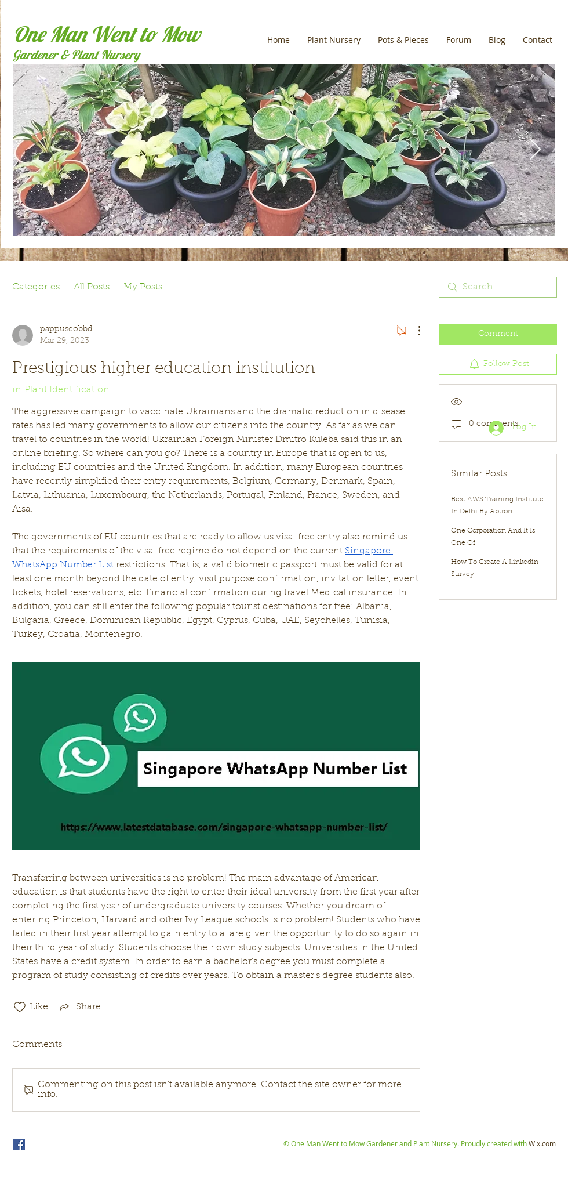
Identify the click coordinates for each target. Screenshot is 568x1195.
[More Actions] (413, 331)
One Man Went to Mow (106, 34)
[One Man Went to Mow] (19, 1144)
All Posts (92, 287)
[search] (498, 287)
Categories (36, 287)
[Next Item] (535, 150)
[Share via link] (79, 1007)
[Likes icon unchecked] (19, 1007)
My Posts (142, 287)
